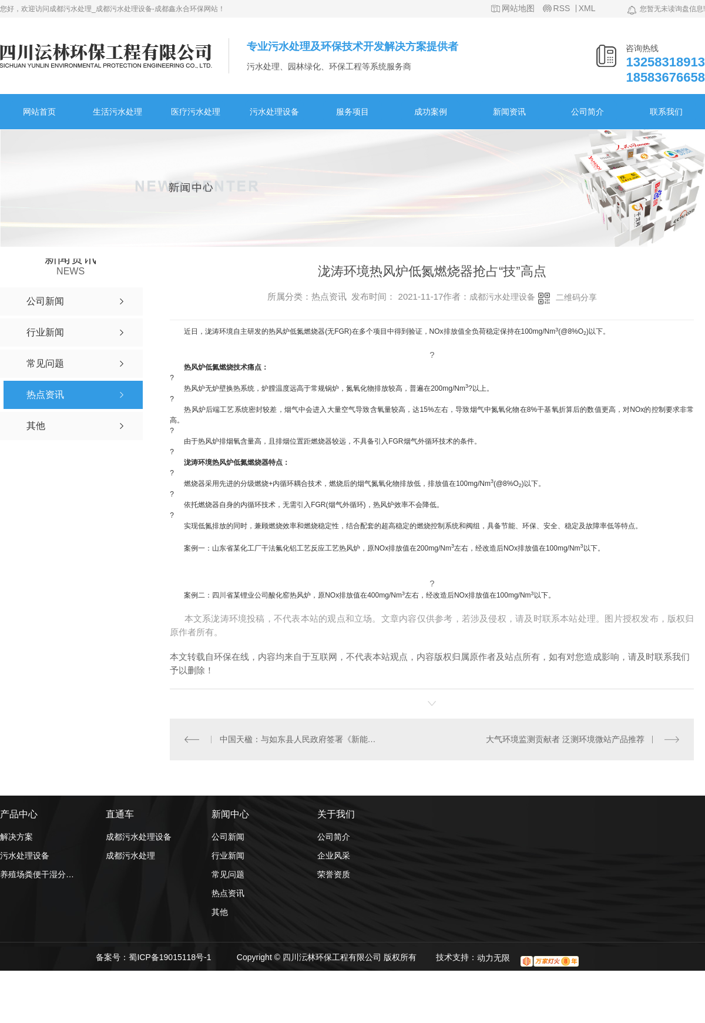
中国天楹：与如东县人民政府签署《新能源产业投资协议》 (301, 739)
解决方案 (16, 837)
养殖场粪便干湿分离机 (38, 874)
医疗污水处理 (195, 111)
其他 (220, 912)
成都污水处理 (130, 855)
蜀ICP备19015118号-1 (170, 957)
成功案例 (430, 111)
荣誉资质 (333, 874)
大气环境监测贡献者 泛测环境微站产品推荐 (565, 739)
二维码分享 (576, 297)
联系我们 (666, 111)
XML (587, 8)
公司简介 (587, 111)
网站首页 (39, 111)
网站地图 (518, 8)
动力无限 (493, 957)
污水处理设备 (274, 111)
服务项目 (352, 111)
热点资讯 (228, 893)
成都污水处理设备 (502, 296)
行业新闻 (228, 855)
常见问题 (228, 874)
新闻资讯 (509, 111)
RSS (561, 8)
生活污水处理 (117, 111)
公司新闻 (228, 837)
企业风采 (333, 855)
